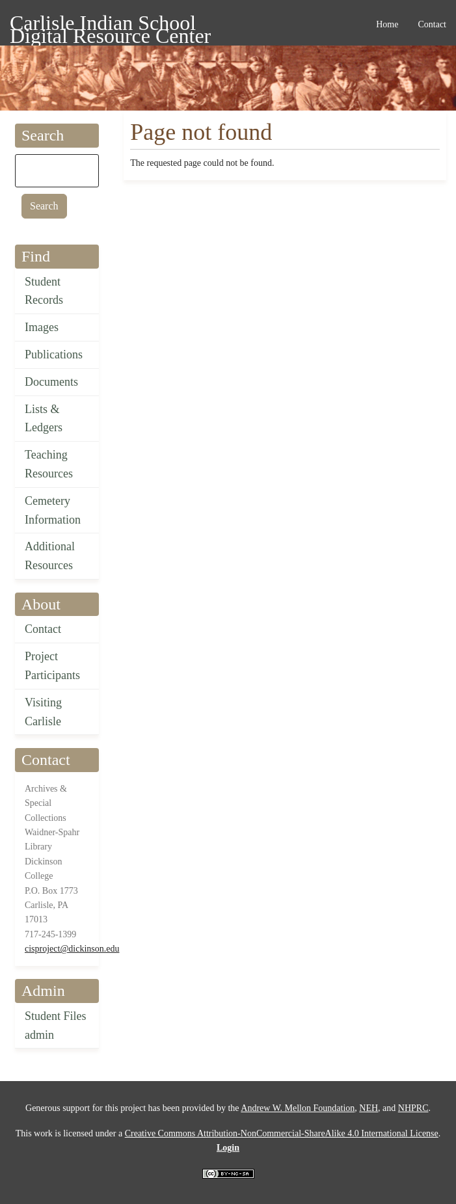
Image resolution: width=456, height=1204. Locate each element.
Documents (51, 381)
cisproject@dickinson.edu (72, 949)
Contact (43, 628)
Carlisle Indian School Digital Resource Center (110, 25)
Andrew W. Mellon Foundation (298, 1108)
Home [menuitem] (387, 24)
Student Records (44, 291)
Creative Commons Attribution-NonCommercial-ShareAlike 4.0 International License (281, 1133)
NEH (368, 1108)
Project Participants (52, 666)
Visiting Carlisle (43, 712)
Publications (54, 354)
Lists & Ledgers (43, 419)
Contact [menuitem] (432, 24)
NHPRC (413, 1108)
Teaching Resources (49, 464)
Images (42, 327)
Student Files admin (56, 1025)
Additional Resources (50, 556)
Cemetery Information (53, 510)
